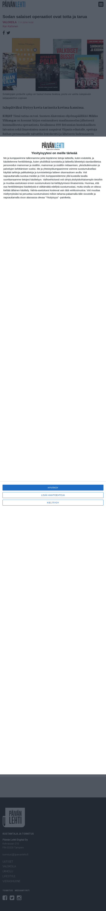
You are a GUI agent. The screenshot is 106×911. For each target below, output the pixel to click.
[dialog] (53, 455)
